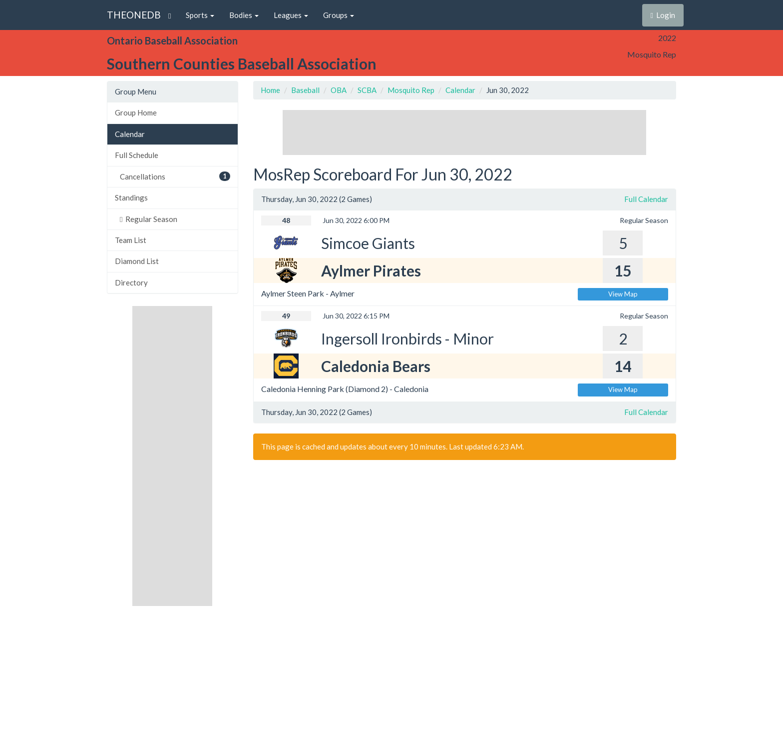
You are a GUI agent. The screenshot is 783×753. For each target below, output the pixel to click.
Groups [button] (338, 15)
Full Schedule (136, 155)
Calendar (130, 134)
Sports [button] (200, 15)
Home (270, 90)
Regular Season (148, 219)
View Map (623, 294)
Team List (130, 240)
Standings (131, 197)
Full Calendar (646, 199)
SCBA (367, 90)
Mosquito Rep (411, 90)
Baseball (305, 90)
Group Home (136, 112)
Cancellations (175, 176)
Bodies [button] (244, 15)
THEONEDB (134, 14)
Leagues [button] (291, 15)
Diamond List (137, 261)
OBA (339, 90)
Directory (131, 282)
